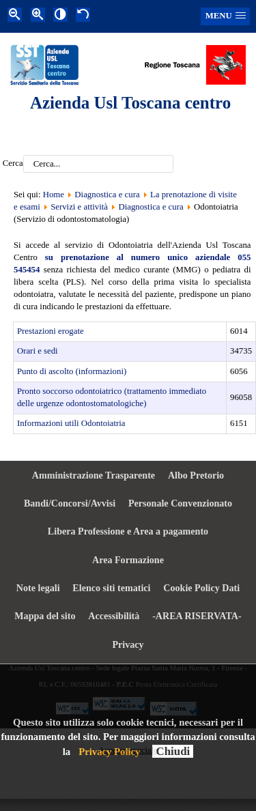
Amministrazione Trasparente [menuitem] (93, 475)
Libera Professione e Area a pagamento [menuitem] (128, 531)
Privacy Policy (109, 751)
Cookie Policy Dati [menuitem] (201, 587)
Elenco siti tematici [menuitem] (111, 587)
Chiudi (173, 751)
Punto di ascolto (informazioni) (71, 371)
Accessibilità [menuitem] (113, 615)
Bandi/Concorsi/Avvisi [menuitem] (69, 503)
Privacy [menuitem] (127, 644)
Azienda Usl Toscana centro (130, 103)
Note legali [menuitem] (38, 587)
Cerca (13, 164)
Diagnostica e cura (106, 194)
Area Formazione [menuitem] (128, 559)
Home (53, 194)
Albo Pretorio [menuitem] (196, 475)
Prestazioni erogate (50, 331)
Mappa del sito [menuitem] (44, 615)
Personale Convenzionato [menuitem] (180, 503)
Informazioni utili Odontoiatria (71, 423)
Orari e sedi (37, 351)
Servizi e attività (79, 207)
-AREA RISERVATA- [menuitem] (197, 615)
